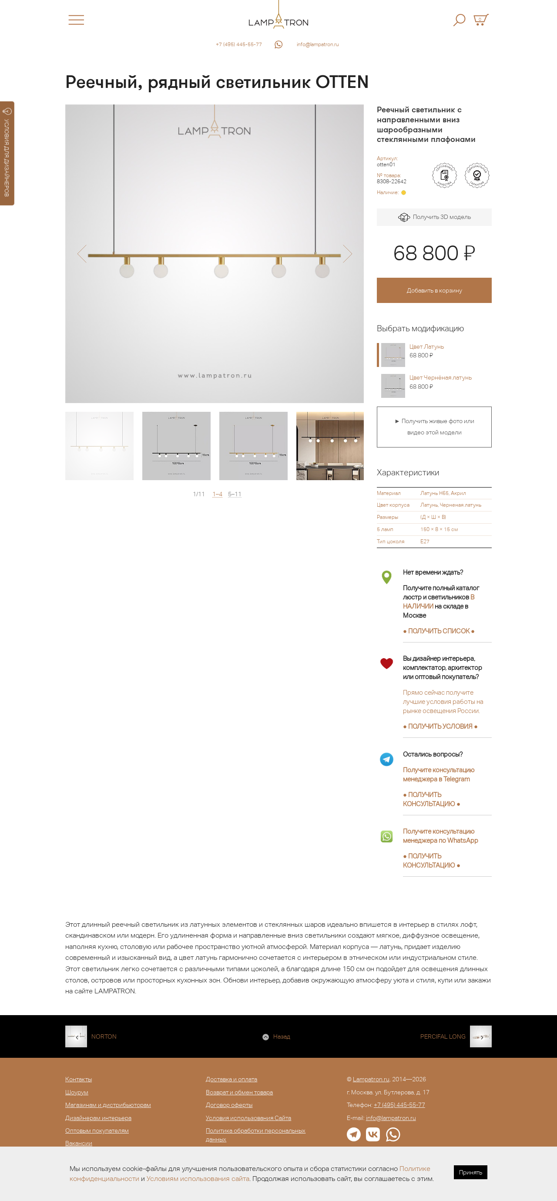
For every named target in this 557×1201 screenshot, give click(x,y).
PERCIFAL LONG (443, 1036)
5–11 (235, 494)
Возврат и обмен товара (239, 1092)
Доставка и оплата (231, 1079)
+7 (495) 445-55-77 (239, 44)
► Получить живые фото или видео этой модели (434, 426)
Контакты (78, 1079)
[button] (81, 254)
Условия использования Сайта (248, 1117)
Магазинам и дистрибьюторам (108, 1104)
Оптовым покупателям (97, 1130)
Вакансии (78, 1143)
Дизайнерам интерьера (98, 1117)
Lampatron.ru (371, 1079)
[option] (214, 253)
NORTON (104, 1036)
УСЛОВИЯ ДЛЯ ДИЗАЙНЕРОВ (7, 152)
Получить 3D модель (434, 217)
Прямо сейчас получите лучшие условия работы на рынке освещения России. (443, 701)
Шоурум (76, 1092)
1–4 (217, 494)
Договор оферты (229, 1104)
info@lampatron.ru (318, 44)
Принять (470, 1172)
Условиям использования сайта (198, 1178)
